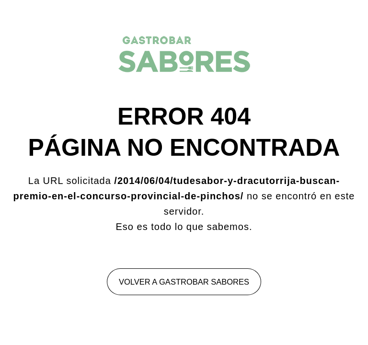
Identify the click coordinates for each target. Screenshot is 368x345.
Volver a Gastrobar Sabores (184, 281)
